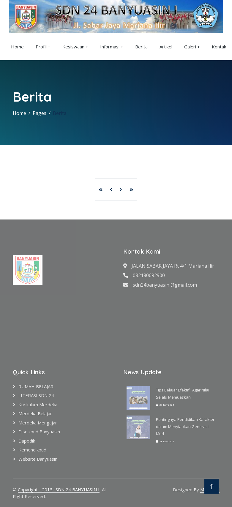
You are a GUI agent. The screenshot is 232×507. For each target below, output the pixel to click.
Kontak (219, 47)
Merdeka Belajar (35, 413)
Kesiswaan (73, 47)
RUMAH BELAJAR (35, 386)
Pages (39, 113)
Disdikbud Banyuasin (39, 432)
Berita (141, 47)
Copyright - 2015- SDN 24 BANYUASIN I (59, 489)
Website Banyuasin (37, 459)
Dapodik (26, 441)
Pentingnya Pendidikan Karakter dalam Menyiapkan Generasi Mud (185, 426)
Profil (41, 47)
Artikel (166, 47)
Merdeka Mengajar (37, 423)
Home (17, 47)
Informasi (109, 47)
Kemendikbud (32, 450)
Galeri (190, 47)
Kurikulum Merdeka (37, 405)
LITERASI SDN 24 (36, 395)
